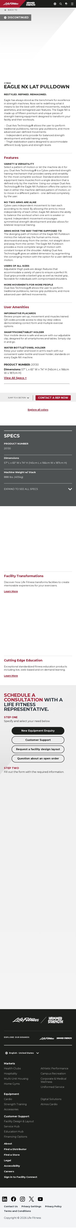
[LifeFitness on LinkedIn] (4, 1203)
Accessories (11, 1112)
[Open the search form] (60, 3)
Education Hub (14, 1135)
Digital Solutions (51, 1102)
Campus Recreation (53, 1077)
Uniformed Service (52, 1090)
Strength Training (15, 1107)
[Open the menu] (72, 3)
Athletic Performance (54, 1072)
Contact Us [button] (11, 1210)
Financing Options (15, 1140)
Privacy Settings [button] (32, 1210)
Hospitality (10, 1077)
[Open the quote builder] (66, 3)
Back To (10, 10)
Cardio (8, 1102)
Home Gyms (12, 1087)
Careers (9, 1175)
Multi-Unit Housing (16, 1082)
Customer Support (38, 743)
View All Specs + (15, 381)
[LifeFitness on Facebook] (13, 1203)
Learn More (11, 595)
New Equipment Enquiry (38, 734)
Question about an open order (38, 762)
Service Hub (12, 1130)
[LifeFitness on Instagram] (22, 1203)
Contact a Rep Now (53, 401)
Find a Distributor (16, 1153)
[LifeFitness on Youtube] (40, 1203)
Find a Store (12, 1158)
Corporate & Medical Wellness (53, 1084)
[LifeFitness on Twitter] (31, 1203)
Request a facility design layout (38, 752)
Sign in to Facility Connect (22, 1181)
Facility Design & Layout (19, 1125)
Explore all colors (38, 413)
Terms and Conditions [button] (18, 1215)
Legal (8, 1164)
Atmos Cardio (49, 1107)
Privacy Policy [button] (54, 1210)
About (8, 1147)
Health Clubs (12, 1072)
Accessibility (12, 1170)
